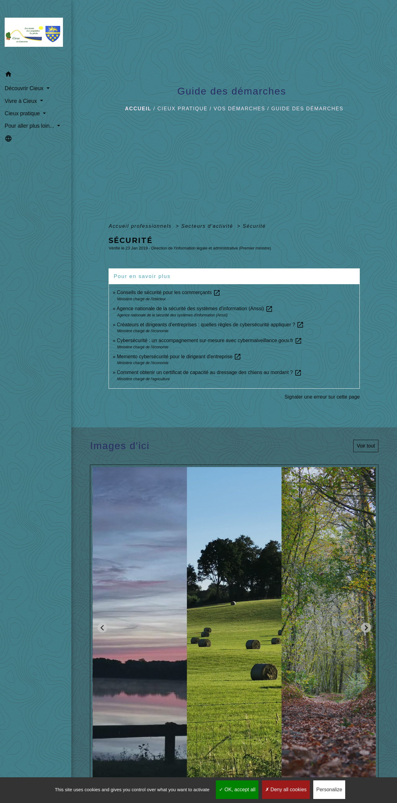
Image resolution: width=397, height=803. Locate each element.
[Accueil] (36, 34)
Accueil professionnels (141, 226)
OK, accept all (237, 789)
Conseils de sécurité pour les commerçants (169, 292)
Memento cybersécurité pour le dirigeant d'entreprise (179, 356)
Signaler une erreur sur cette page (322, 396)
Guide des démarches (307, 108)
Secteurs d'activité (208, 226)
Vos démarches (239, 108)
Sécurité (254, 226)
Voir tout (366, 445)
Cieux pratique (183, 108)
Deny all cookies (286, 789)
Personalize (329, 789)
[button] (36, 75)
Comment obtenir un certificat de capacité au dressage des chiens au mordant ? (209, 372)
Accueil (138, 108)
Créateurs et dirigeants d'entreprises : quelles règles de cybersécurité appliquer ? (210, 324)
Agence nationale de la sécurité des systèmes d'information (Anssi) (195, 308)
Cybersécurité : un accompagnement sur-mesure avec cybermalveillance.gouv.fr (209, 340)
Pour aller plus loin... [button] (30, 126)
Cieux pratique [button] (23, 113)
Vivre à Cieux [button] (21, 101)
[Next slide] (366, 628)
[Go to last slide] (102, 628)
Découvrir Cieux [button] (25, 88)
